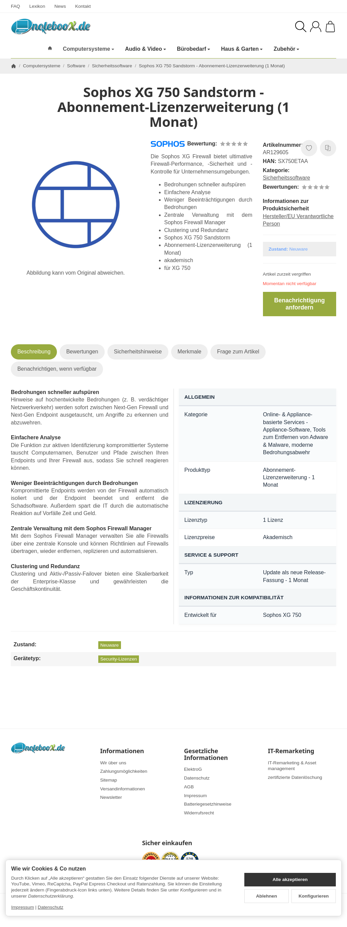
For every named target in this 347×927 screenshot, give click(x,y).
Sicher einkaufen (167, 843)
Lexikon (37, 6)
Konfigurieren (314, 896)
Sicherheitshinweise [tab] (138, 351)
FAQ (15, 6)
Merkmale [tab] (189, 351)
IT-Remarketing (291, 751)
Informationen (122, 751)
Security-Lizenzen (118, 659)
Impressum (22, 907)
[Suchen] (301, 26)
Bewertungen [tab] (82, 351)
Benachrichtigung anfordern (299, 304)
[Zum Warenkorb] (330, 26)
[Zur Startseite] (84, 26)
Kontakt (83, 6)
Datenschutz (50, 907)
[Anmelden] (316, 26)
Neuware (109, 645)
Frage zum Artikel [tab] (238, 351)
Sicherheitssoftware (286, 178)
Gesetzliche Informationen (206, 754)
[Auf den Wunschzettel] (309, 148)
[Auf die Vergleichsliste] (328, 148)
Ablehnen (266, 896)
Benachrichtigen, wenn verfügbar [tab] (57, 369)
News (60, 6)
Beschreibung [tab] (33, 351)
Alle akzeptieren (290, 879)
